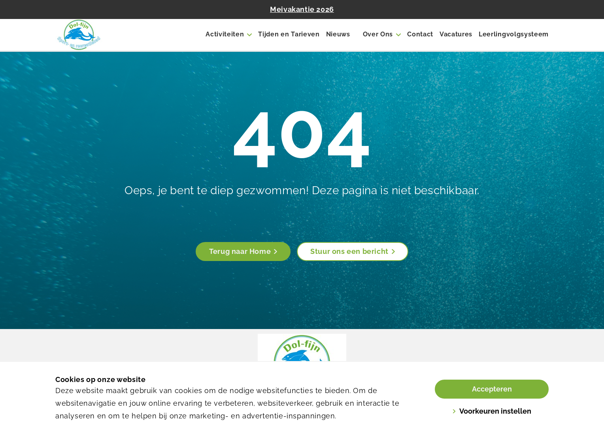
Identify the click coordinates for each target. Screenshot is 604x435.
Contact (420, 34)
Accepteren (492, 389)
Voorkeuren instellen (491, 411)
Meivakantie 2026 (302, 9)
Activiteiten (225, 34)
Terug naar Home (243, 251)
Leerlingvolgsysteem (514, 34)
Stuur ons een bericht (352, 251)
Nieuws (338, 34)
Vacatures (456, 34)
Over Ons (378, 34)
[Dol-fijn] (96, 35)
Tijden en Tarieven (288, 34)
